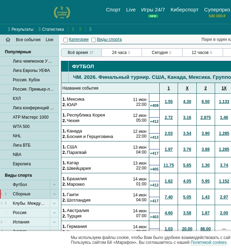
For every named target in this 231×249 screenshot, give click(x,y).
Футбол (83, 66)
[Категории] (65, 40)
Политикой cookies (208, 242)
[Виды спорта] (93, 40)
